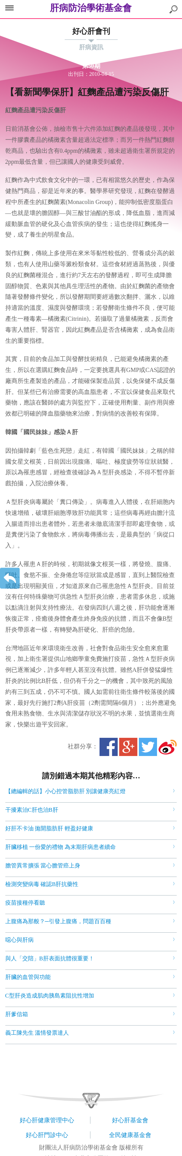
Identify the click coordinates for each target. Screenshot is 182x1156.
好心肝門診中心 (47, 1135)
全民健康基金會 (130, 1135)
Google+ (128, 747)
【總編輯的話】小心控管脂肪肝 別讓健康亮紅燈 (65, 791)
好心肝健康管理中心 (47, 1120)
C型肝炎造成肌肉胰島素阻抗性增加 (49, 996)
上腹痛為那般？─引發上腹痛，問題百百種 (58, 921)
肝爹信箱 (16, 1014)
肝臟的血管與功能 (28, 977)
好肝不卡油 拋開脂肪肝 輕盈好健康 (49, 828)
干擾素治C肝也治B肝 (31, 810)
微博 (168, 747)
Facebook (109, 747)
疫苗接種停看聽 (25, 903)
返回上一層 (10, 578)
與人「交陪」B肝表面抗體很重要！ (49, 958)
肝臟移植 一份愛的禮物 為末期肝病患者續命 (60, 847)
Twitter (148, 747)
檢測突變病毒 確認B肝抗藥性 (42, 884)
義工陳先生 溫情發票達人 (37, 1033)
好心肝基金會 (130, 1120)
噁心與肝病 (19, 940)
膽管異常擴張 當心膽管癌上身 (43, 866)
